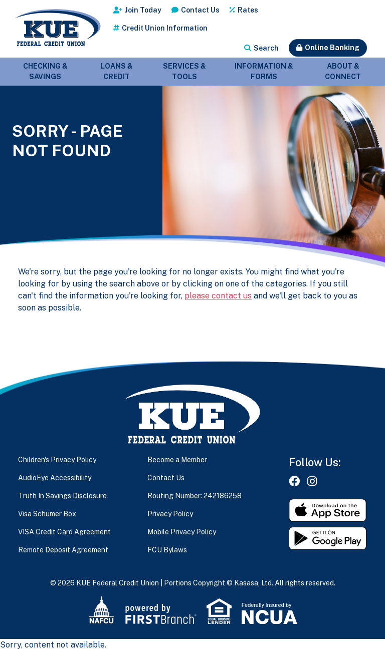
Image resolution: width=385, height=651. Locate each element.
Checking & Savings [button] (45, 71)
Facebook (294, 481)
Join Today (143, 10)
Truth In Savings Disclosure (62, 496)
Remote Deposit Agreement (63, 550)
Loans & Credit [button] (117, 71)
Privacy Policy (170, 514)
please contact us (218, 295)
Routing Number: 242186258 (194, 496)
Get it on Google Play (328, 538)
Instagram (312, 481)
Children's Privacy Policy (57, 460)
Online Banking (332, 48)
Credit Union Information (165, 28)
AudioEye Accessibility (54, 478)
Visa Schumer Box (47, 514)
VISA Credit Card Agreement (64, 532)
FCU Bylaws (167, 550)
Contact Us (200, 10)
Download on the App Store (328, 510)
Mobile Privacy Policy (181, 532)
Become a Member (177, 460)
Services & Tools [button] (184, 71)
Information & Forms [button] (264, 71)
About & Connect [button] (343, 71)
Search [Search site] (266, 48)
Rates (248, 10)
